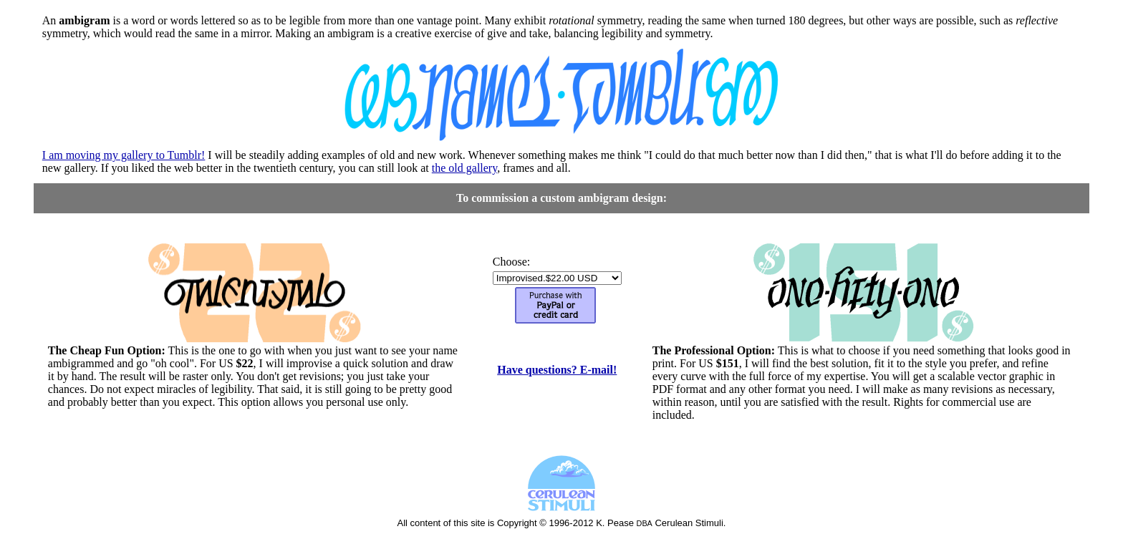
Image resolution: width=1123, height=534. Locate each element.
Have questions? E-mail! (557, 370)
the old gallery (464, 168)
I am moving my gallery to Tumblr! (124, 155)
